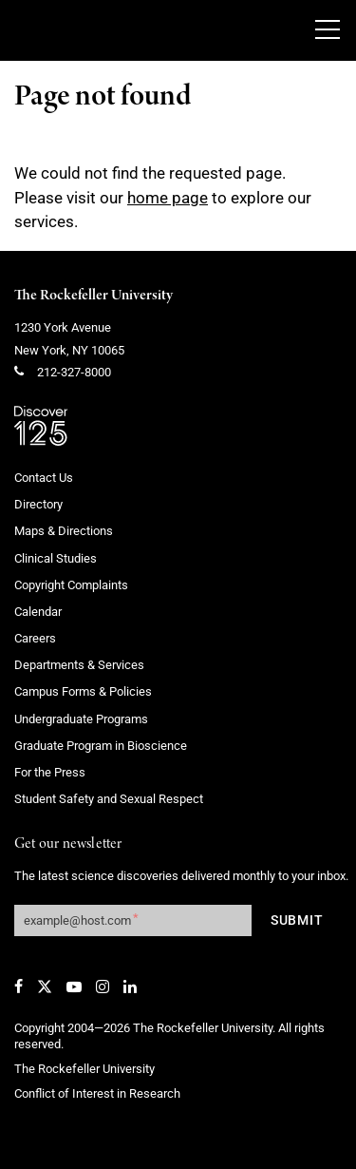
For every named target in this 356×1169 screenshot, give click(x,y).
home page (167, 197)
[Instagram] (102, 986)
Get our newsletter (68, 844)
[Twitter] (44, 986)
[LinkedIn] (130, 986)
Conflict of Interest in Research (97, 1093)
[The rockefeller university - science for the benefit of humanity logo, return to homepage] (147, 30)
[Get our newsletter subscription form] (133, 920)
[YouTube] (74, 986)
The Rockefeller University (93, 295)
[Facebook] (18, 986)
